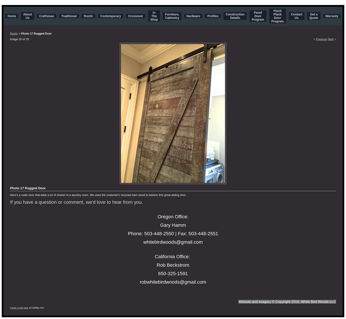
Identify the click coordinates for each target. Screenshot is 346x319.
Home (12, 16)
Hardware (193, 16)
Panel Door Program (258, 16)
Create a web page (19, 308)
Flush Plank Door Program (277, 16)
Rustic (88, 16)
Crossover (135, 16)
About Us (27, 16)
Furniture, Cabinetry (172, 16)
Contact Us (296, 16)
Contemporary (110, 16)
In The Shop (154, 16)
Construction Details (235, 16)
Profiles (212, 16)
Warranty (331, 16)
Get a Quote (313, 16)
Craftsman (46, 16)
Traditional (69, 16)
